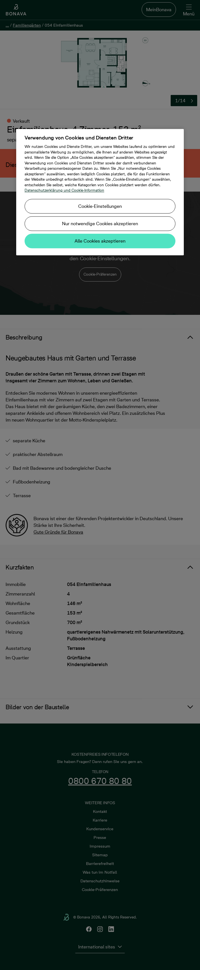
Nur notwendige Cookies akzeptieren (100, 223)
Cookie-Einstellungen (100, 206)
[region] (100, 192)
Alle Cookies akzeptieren (100, 241)
